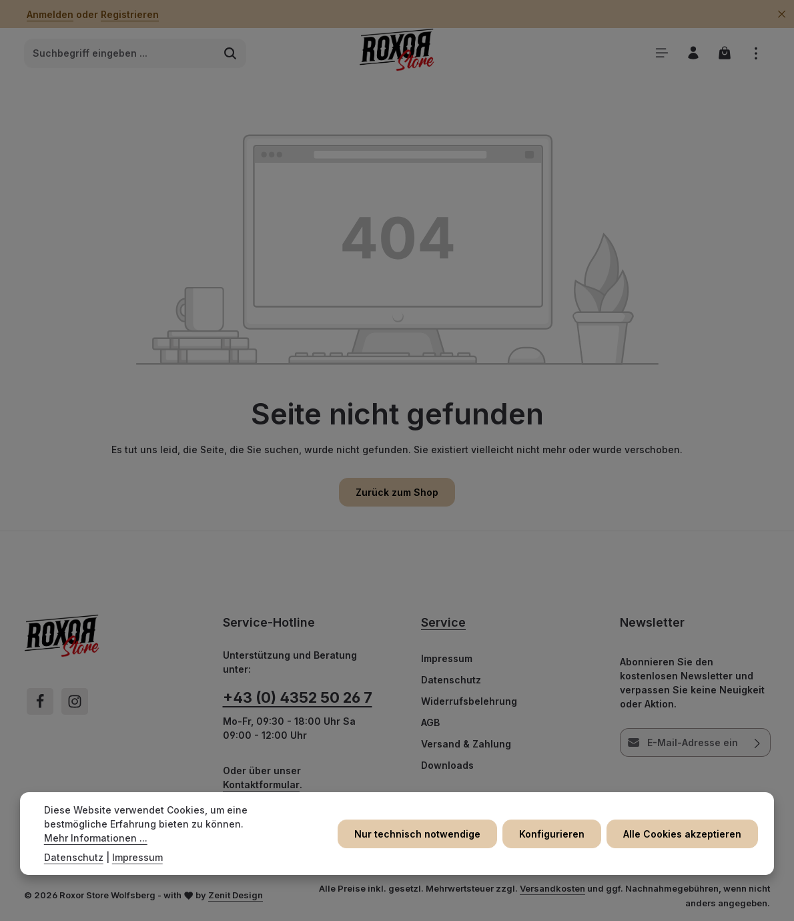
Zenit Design (235, 895)
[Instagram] (74, 701)
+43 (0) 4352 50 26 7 (297, 697)
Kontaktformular (261, 784)
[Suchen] (230, 53)
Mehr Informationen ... (95, 838)
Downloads (447, 765)
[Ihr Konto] (693, 53)
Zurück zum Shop (397, 492)
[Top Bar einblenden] (755, 53)
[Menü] (661, 53)
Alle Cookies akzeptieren (682, 834)
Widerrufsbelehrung (469, 701)
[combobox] (120, 53)
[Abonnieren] (757, 742)
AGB (430, 722)
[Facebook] (40, 701)
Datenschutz (451, 679)
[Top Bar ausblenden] (781, 14)
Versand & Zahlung (466, 743)
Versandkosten (552, 888)
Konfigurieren (551, 834)
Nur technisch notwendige (417, 834)
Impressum (446, 658)
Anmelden (50, 14)
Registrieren (130, 14)
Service (443, 622)
